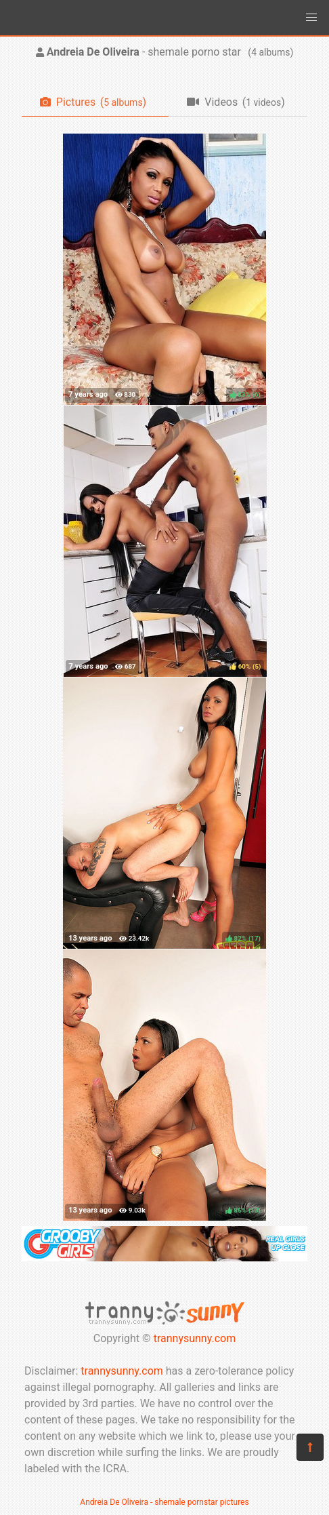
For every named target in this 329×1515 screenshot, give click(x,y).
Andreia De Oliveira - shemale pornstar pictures (164, 1502)
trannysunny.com (195, 1338)
